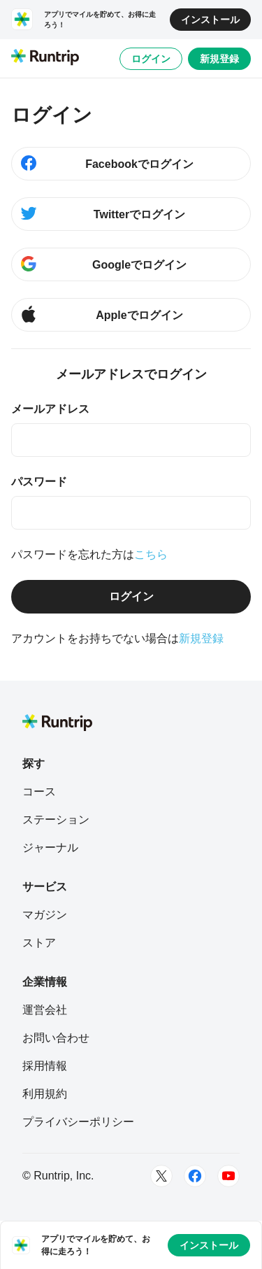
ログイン (150, 58)
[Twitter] (161, 1176)
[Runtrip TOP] (45, 58)
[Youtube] (228, 1176)
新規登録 (219, 58)
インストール (210, 19)
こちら (151, 554)
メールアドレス (50, 409)
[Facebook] (195, 1176)
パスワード (39, 482)
